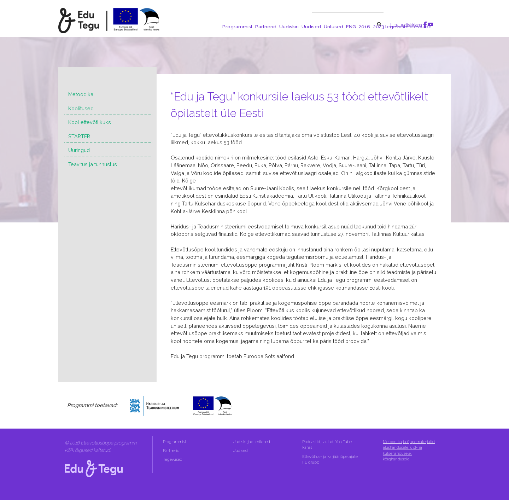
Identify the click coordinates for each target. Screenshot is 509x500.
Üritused (333, 26)
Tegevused (173, 459)
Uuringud (79, 150)
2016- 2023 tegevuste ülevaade (395, 26)
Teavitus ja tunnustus (92, 164)
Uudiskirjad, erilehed (252, 442)
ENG (351, 26)
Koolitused (81, 108)
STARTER (79, 136)
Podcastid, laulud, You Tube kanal (327, 445)
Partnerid (265, 26)
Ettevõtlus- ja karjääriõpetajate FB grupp (330, 459)
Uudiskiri (289, 26)
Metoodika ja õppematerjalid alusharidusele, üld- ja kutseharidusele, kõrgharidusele (409, 450)
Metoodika (80, 94)
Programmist (237, 26)
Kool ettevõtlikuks (89, 122)
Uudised (311, 26)
